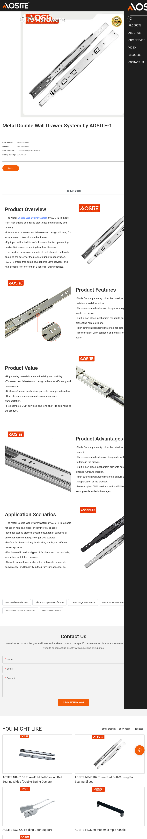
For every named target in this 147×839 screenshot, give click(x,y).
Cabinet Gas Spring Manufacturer (49, 602)
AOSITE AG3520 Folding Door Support (27, 829)
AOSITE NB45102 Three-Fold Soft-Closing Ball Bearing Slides (104, 779)
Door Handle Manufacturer (16, 602)
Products (138, 728)
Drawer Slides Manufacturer (114, 602)
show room (124, 728)
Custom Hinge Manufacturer (83, 602)
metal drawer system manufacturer (20, 610)
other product (109, 728)
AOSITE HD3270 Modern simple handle (100, 829)
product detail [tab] (73, 190)
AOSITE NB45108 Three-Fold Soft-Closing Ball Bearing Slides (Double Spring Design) (32, 779)
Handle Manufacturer (51, 610)
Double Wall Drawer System (32, 217)
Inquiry (10, 168)
